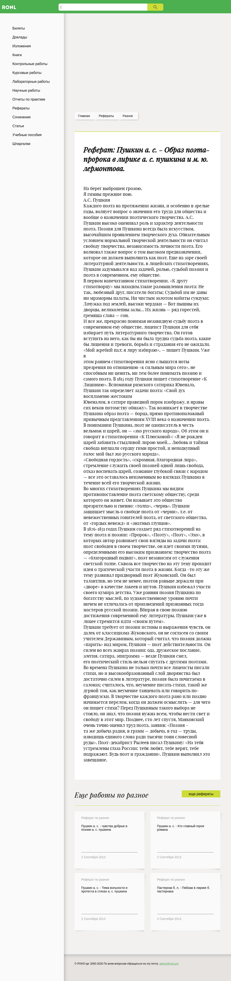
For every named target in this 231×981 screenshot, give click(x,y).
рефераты (106, 116)
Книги (17, 55)
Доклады (19, 37)
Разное (128, 116)
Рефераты (21, 108)
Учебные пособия (26, 135)
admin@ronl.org (169, 963)
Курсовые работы (26, 73)
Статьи (18, 126)
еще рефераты (201, 794)
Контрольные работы (29, 64)
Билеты (18, 28)
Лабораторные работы (31, 81)
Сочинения (21, 117)
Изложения (21, 46)
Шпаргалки (21, 144)
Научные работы (26, 90)
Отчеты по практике (28, 99)
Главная (84, 116)
